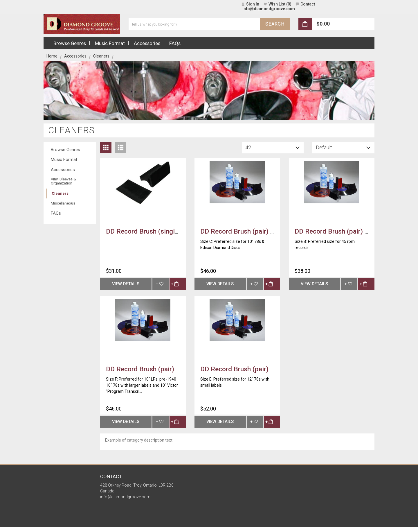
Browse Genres (65, 149)
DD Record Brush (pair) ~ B (335, 231)
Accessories (75, 56)
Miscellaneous (63, 203)
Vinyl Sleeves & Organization (63, 181)
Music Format (64, 159)
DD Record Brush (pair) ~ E (240, 369)
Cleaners (60, 193)
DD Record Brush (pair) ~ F (146, 369)
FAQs (56, 213)
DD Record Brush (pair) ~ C (240, 231)
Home (51, 56)
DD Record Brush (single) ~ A (149, 231)
